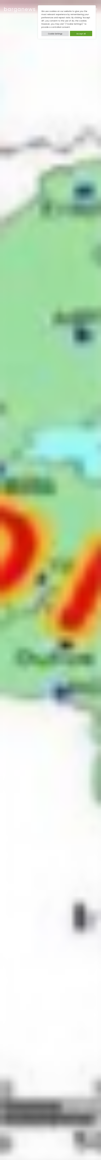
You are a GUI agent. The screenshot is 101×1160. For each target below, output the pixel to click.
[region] (67, 22)
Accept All (81, 33)
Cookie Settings (55, 33)
